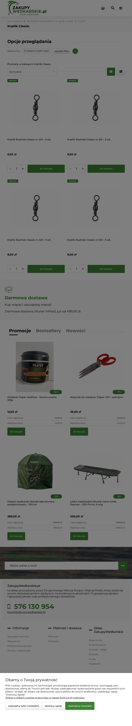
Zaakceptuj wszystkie (80, 706)
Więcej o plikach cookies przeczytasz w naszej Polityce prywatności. (45, 697)
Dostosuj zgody (53, 706)
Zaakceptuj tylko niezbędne (23, 706)
